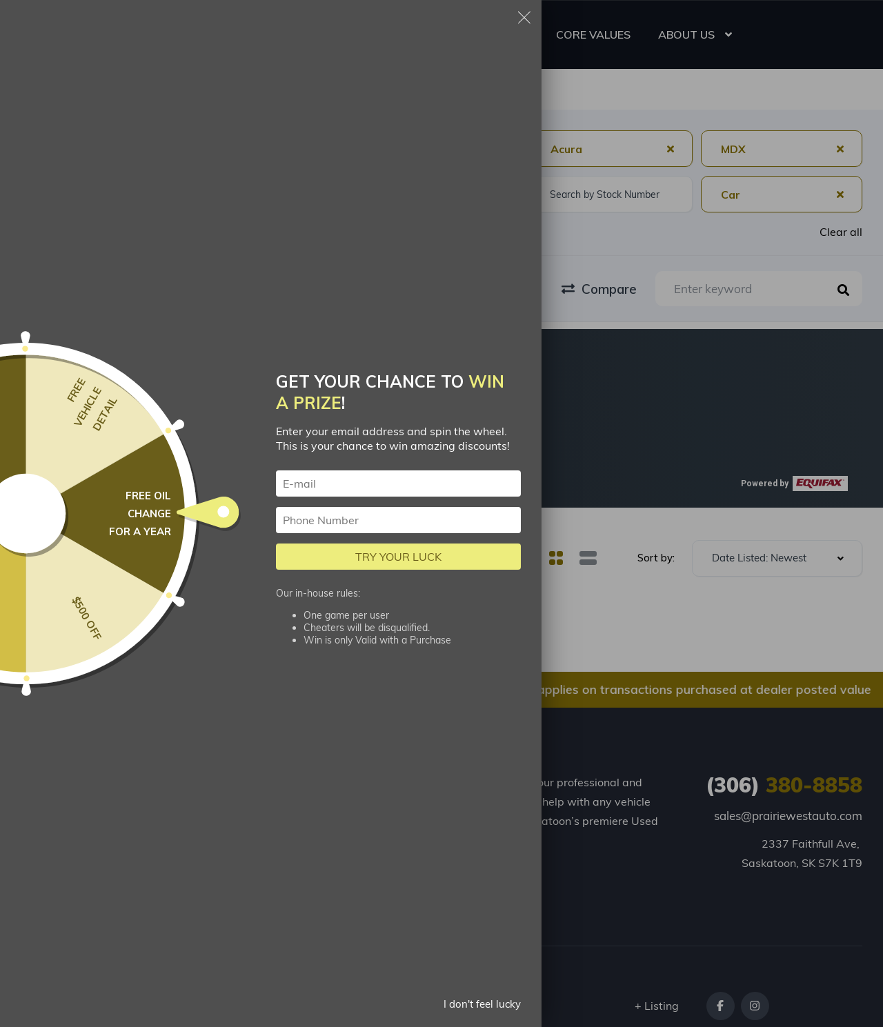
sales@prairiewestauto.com (788, 815)
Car (171, 90)
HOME (312, 34)
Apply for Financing (297, 787)
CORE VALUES (593, 34)
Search (120, 90)
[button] (196, 445)
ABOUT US (686, 34)
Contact (292, 862)
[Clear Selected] (670, 148)
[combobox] (101, 148)
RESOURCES (478, 34)
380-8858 (784, 785)
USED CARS (387, 34)
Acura (220, 90)
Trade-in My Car (196, 829)
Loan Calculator (313, 829)
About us (176, 862)
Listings (172, 778)
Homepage (49, 90)
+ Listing (657, 1006)
